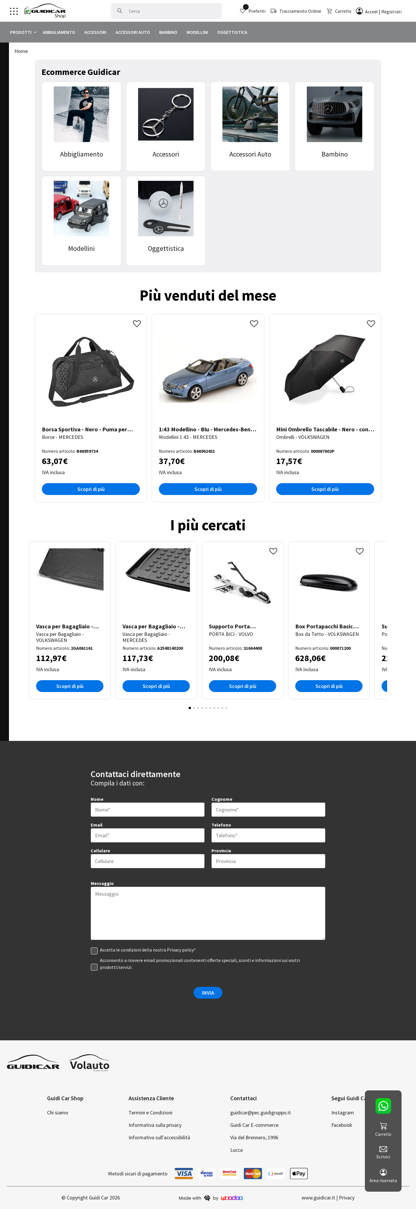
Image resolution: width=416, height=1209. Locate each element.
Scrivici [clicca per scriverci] (383, 1153)
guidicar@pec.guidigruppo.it (260, 1112)
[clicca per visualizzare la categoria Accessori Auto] (250, 126)
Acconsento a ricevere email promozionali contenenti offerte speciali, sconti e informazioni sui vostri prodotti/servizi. (200, 963)
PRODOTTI (20, 32)
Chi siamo (57, 1112)
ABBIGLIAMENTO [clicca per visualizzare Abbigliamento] (59, 32)
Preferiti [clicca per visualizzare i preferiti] (252, 10)
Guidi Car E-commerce (254, 1125)
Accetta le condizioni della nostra (148, 950)
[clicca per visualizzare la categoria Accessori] (166, 126)
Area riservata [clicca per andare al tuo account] (383, 1176)
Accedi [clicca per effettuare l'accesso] (371, 11)
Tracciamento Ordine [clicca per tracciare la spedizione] (295, 11)
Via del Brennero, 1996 (254, 1137)
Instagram (342, 1112)
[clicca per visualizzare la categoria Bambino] (334, 126)
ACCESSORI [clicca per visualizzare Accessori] (95, 32)
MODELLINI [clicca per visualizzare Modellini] (197, 32)
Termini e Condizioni (150, 1112)
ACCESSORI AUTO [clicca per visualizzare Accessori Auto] (133, 32)
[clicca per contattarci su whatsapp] (383, 1106)
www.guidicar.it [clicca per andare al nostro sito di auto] (318, 1197)
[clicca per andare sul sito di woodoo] (211, 1197)
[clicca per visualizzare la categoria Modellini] (81, 221)
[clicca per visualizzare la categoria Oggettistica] (166, 221)
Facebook (341, 1125)
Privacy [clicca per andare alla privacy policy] (346, 1197)
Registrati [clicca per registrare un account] (391, 11)
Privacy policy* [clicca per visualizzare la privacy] (181, 950)
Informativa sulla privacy (155, 1125)
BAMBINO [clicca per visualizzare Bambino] (168, 32)
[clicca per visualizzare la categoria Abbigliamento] (81, 126)
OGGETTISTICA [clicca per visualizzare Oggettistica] (232, 32)
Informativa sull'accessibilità (159, 1137)
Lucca (236, 1150)
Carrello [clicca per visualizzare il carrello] (338, 11)
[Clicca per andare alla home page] (45, 10)
